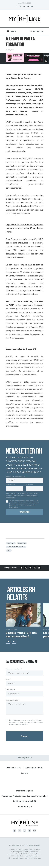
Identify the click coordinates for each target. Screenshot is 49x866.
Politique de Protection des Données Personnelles (24, 796)
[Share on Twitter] (25, 567)
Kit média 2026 (25, 806)
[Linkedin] (28, 6)
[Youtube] (32, 6)
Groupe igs (21, 543)
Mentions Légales (24, 791)
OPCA (8, 550)
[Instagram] (24, 6)
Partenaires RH (13, 768)
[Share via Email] (39, 567)
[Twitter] (20, 6)
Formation (10, 543)
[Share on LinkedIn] (46, 61)
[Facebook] (16, 6)
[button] (8, 641)
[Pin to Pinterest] (30, 567)
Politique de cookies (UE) (24, 801)
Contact (24, 773)
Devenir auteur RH (34, 768)
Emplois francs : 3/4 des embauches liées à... (21, 634)
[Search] (36, 31)
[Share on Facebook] (46, 58)
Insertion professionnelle (16, 547)
